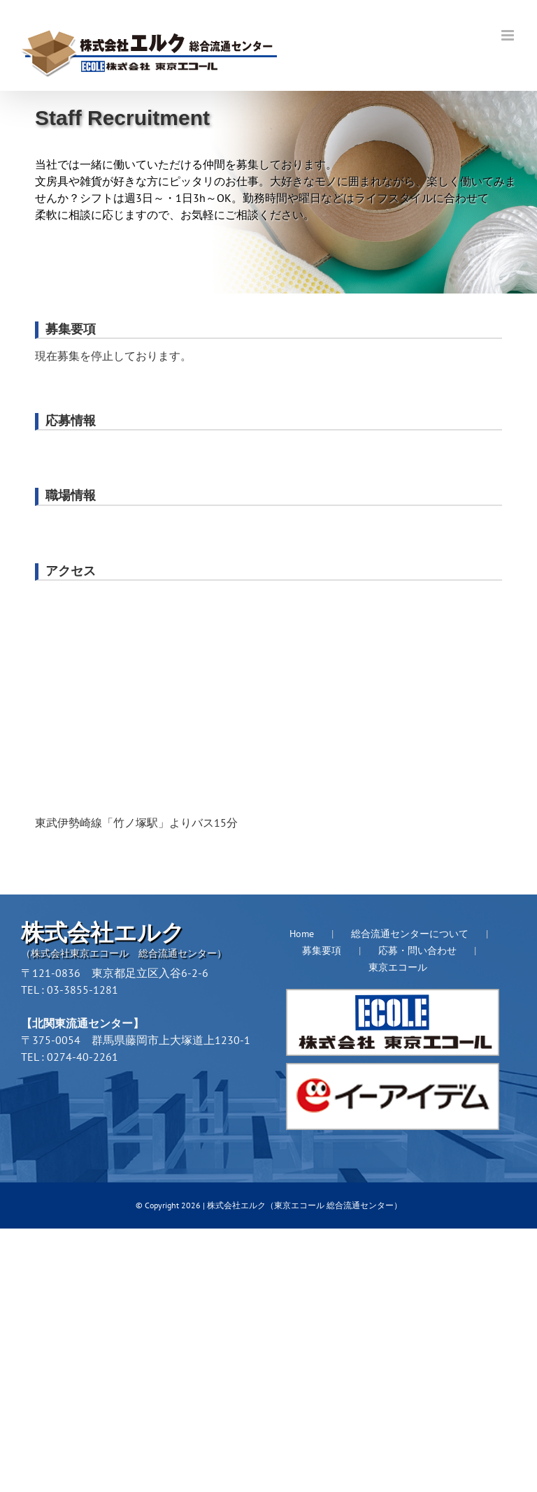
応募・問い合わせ (417, 950)
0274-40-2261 (82, 1057)
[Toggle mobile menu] (508, 35)
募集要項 (321, 950)
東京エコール (397, 967)
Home (301, 933)
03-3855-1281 (82, 990)
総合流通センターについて (409, 933)
